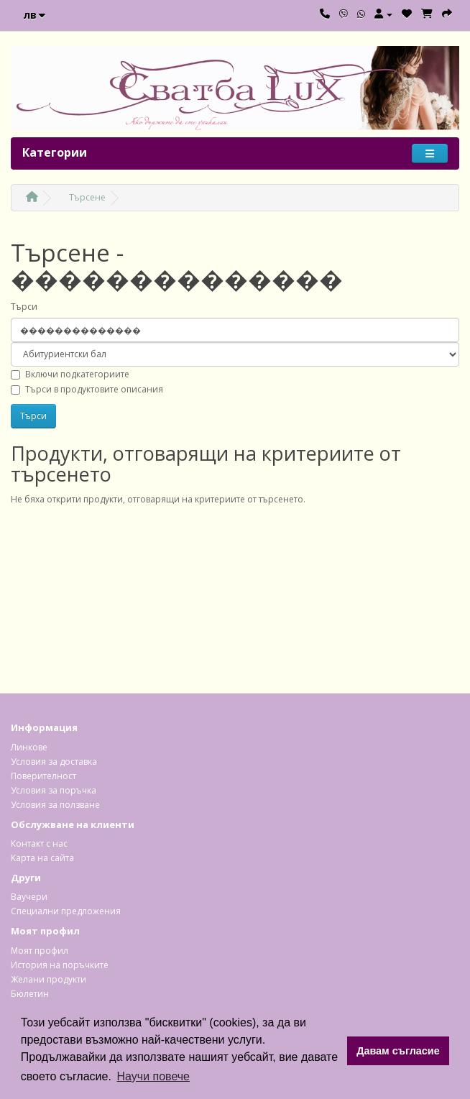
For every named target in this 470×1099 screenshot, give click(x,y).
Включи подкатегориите (70, 374)
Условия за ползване (55, 805)
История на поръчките (60, 965)
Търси (24, 306)
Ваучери (29, 897)
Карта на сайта (42, 858)
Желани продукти (48, 979)
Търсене (87, 197)
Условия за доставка (54, 761)
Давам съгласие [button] (398, 1051)
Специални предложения (66, 911)
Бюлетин (30, 994)
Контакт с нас (39, 843)
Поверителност (43, 776)
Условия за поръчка (53, 790)
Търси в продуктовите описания (87, 389)
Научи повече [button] (153, 1076)
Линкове (29, 747)
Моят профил (39, 950)
